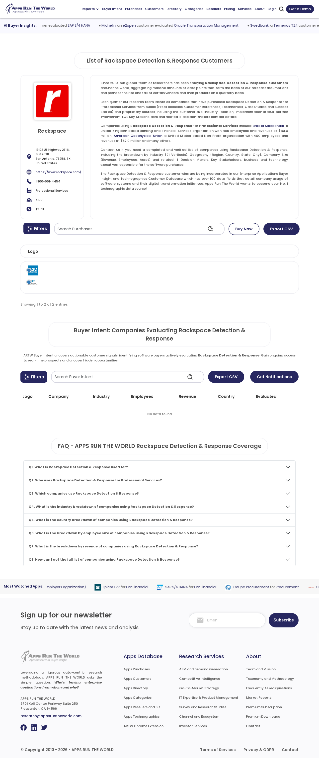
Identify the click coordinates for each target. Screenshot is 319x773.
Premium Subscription (264, 721)
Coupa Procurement (255, 602)
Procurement (290, 602)
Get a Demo (300, 8)
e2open (133, 25)
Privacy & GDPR (258, 764)
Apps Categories (138, 712)
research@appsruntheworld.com (50, 730)
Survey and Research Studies (202, 721)
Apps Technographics (142, 731)
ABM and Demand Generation (203, 684)
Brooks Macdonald (268, 125)
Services (244, 8)
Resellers (213, 8)
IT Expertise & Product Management (208, 712)
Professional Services (247, 273)
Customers (154, 8)
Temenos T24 (289, 25)
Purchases (133, 8)
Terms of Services (218, 764)
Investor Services (193, 740)
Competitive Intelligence (199, 693)
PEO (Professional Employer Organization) (52, 602)
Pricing (229, 8)
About (259, 8)
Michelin (112, 25)
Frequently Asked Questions (269, 702)
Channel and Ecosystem (199, 731)
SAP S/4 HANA (82, 25)
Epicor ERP (114, 602)
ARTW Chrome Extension (143, 740)
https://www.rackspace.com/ (58, 172)
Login (272, 8)
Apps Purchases (137, 684)
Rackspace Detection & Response (212, 275)
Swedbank (263, 25)
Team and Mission (261, 684)
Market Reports (258, 712)
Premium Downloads (263, 731)
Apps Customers (137, 693)
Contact (253, 740)
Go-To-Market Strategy (199, 702)
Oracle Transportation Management (210, 25)
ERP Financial (141, 602)
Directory (174, 8)
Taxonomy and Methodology (270, 693)
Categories (194, 8)
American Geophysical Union (138, 135)
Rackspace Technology (186, 273)
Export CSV (281, 229)
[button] (36, 228)
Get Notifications (274, 391)
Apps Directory (136, 702)
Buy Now (244, 229)
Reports (90, 8)
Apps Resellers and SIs (142, 721)
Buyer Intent (112, 8)
